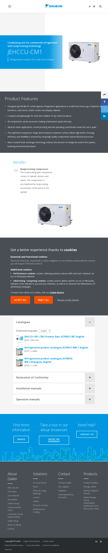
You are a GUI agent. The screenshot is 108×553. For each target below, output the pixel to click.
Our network (13, 495)
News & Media (14, 524)
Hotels (36, 501)
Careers (11, 528)
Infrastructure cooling (39, 510)
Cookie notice (48, 541)
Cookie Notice (57, 292)
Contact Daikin (65, 482)
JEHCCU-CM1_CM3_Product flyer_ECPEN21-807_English (54, 336)
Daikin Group (13, 503)
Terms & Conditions (51, 545)
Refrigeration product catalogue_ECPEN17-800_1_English (56, 347)
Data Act (8, 549)
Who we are (13, 487)
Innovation (12, 499)
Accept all (20, 300)
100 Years (12, 491)
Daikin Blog (13, 521)
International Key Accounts (66, 496)
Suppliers (62, 490)
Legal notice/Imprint (31, 541)
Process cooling (40, 505)
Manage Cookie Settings (68, 300)
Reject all (43, 300)
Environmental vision (14, 508)
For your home (40, 482)
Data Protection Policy (14, 545)
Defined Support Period (91, 492)
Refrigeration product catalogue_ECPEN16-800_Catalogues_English (48, 360)
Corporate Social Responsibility (15, 515)
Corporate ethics (33, 545)
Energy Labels (90, 486)
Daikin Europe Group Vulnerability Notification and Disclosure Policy (91, 503)
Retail (35, 486)
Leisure (36, 497)
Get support (63, 486)
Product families (91, 482)
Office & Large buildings (39, 492)
